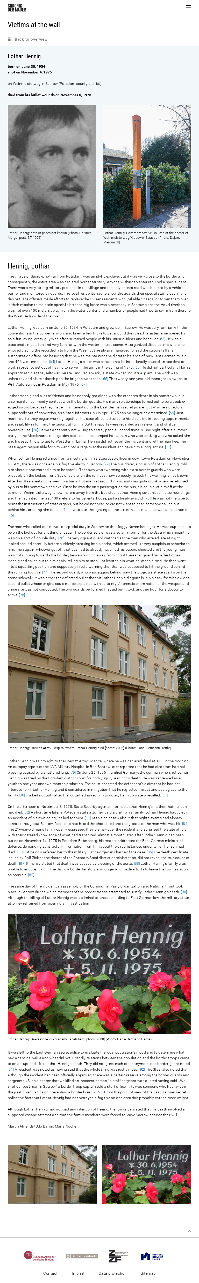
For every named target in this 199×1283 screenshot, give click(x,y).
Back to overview (30, 39)
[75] (11, 515)
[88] (137, 863)
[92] (142, 1069)
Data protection (113, 1273)
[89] (31, 875)
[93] (100, 1092)
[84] (185, 824)
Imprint (78, 1273)
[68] (149, 407)
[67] (84, 384)
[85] (20, 852)
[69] (172, 413)
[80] (22, 795)
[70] (35, 430)
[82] (27, 812)
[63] (162, 339)
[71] (168, 447)
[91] (11, 1069)
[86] (150, 852)
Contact (50, 1273)
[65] (137, 367)
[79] (73, 772)
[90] (184, 892)
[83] (88, 818)
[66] (105, 379)
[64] (52, 362)
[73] (148, 498)
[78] (22, 595)
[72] (107, 464)
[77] (45, 572)
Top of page (189, 1231)
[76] (61, 538)
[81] (165, 795)
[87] (22, 863)
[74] (65, 510)
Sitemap (148, 1273)
